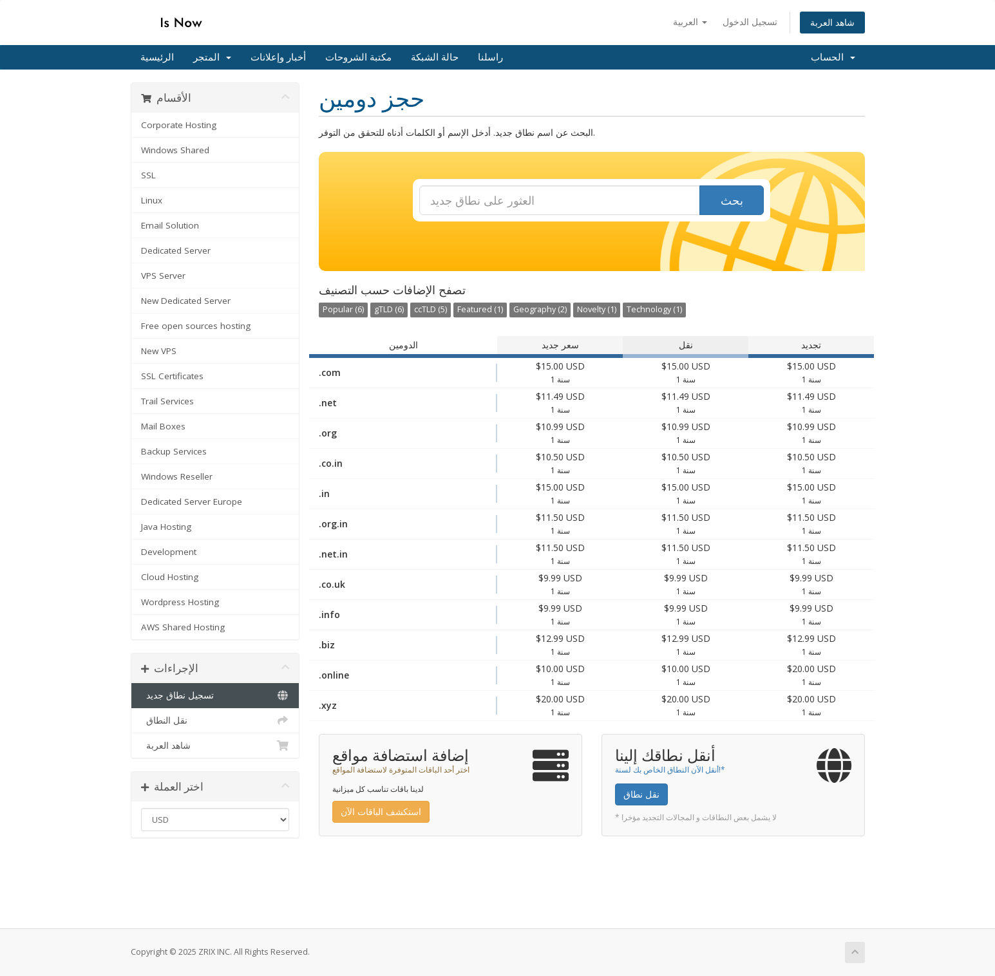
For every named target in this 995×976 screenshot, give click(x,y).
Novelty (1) (596, 309)
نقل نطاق (641, 794)
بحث (732, 200)
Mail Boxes (163, 426)
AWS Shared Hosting (183, 627)
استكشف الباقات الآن (381, 811)
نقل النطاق (215, 720)
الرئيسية (157, 57)
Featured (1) (480, 309)
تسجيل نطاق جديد (215, 695)
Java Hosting (166, 526)
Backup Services (174, 451)
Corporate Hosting (178, 125)
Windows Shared (175, 150)
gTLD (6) (389, 309)
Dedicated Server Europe (191, 501)
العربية (690, 21)
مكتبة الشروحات (358, 57)
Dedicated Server (176, 250)
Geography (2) (540, 309)
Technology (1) (654, 309)
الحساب (833, 57)
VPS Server (163, 275)
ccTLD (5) (430, 309)
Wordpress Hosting (180, 602)
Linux (151, 200)
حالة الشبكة (435, 57)
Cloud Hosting (169, 577)
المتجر (212, 57)
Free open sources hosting (196, 326)
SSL (148, 175)
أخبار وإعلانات (278, 57)
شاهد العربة (832, 22)
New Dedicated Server (186, 300)
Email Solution (170, 225)
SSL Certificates (172, 376)
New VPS (158, 351)
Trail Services (167, 401)
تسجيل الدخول (750, 21)
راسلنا (490, 57)
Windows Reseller (177, 476)
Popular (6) (343, 309)
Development (168, 552)
